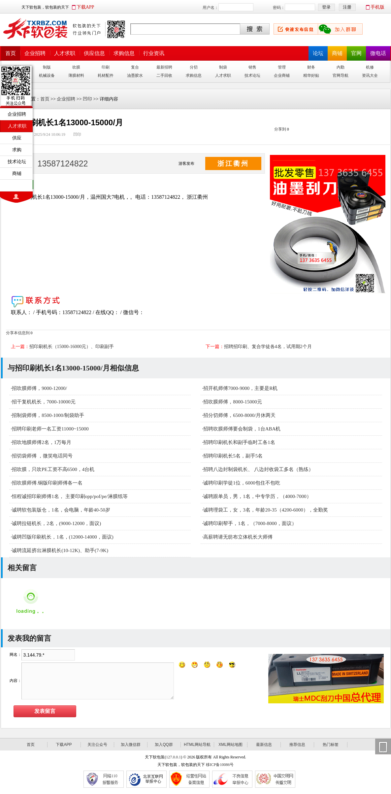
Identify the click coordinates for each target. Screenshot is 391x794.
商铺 (337, 53)
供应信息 (94, 53)
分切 (194, 67)
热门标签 (331, 744)
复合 (135, 67)
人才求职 (64, 53)
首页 (10, 53)
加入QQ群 (164, 744)
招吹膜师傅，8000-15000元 (232, 401)
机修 (370, 67)
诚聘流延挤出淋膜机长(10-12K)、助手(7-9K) (60, 550)
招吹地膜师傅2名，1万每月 (41, 442)
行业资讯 (153, 53)
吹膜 (76, 67)
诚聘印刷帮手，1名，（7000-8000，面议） (250, 523)
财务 (311, 67)
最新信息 (264, 744)
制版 (47, 67)
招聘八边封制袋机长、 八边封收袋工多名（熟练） (258, 469)
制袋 (223, 67)
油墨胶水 (135, 75)
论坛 (318, 53)
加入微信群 (131, 744)
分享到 (280, 129)
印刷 (106, 67)
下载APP (85, 7)
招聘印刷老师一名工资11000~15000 (50, 428)
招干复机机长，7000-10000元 (44, 401)
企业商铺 (282, 75)
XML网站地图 (230, 744)
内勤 (340, 67)
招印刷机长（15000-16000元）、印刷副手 (71, 346)
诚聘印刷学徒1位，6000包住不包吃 (241, 482)
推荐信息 (297, 744)
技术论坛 (252, 75)
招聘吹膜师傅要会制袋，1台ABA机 (241, 428)
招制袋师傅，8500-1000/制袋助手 (48, 415)
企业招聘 (35, 53)
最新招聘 (164, 67)
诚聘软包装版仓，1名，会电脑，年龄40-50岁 (61, 510)
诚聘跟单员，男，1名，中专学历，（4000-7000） (257, 496)
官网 (356, 53)
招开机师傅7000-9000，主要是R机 (240, 388)
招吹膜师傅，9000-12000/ (39, 388)
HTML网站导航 (197, 744)
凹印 (87, 99)
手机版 (377, 7)
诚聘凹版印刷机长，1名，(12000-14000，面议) (63, 537)
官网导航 (340, 75)
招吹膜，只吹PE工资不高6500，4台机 (53, 469)
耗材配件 (106, 75)
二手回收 (164, 75)
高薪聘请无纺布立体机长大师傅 (238, 537)
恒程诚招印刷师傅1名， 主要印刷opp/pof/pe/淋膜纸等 (69, 496)
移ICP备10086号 (220, 764)
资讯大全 (370, 75)
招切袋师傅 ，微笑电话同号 (42, 455)
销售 (252, 67)
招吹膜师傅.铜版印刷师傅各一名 (47, 482)
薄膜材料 (76, 75)
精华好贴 (311, 75)
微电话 (378, 53)
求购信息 (124, 53)
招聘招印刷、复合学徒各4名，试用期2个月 (268, 346)
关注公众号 (97, 744)
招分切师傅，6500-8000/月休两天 (239, 415)
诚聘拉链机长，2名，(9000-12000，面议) (56, 523)
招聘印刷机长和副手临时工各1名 (239, 442)
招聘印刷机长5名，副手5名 (233, 455)
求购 (16, 149)
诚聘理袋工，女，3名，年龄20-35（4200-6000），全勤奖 (265, 510)
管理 (282, 67)
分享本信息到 (18, 333)
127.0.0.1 (173, 757)
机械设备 (47, 75)
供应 (16, 137)
